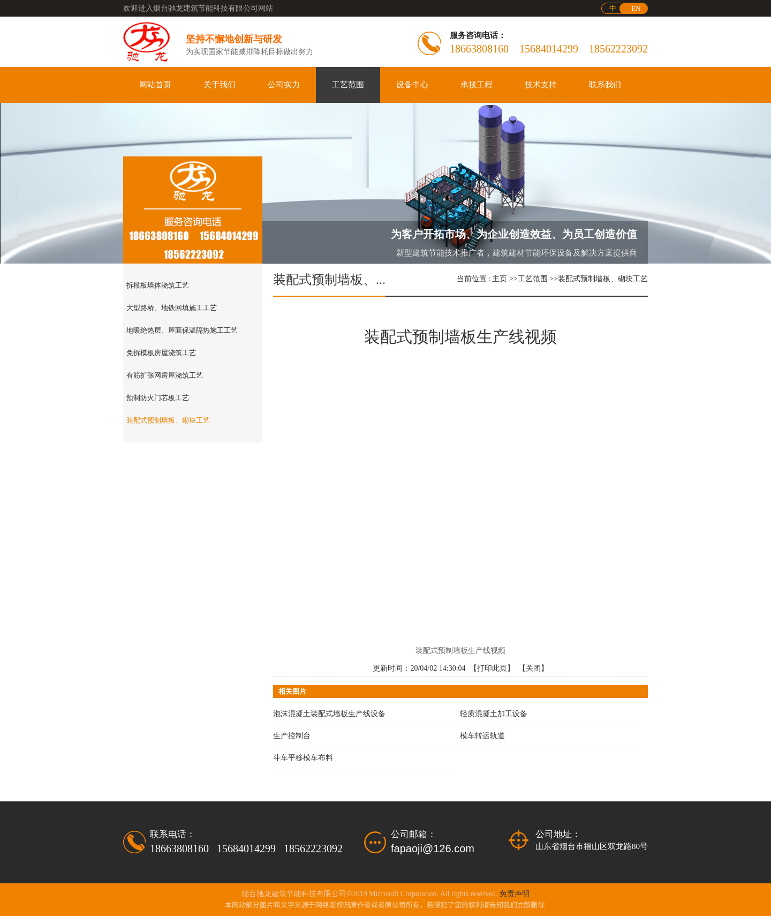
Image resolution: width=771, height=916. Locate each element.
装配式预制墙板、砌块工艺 (603, 279)
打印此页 (492, 668)
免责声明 (515, 894)
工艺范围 (533, 279)
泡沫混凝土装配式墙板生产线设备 (329, 714)
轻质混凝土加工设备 (493, 714)
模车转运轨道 (482, 736)
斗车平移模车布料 (303, 758)
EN (635, 8)
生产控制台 (292, 736)
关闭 (533, 668)
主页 (499, 279)
